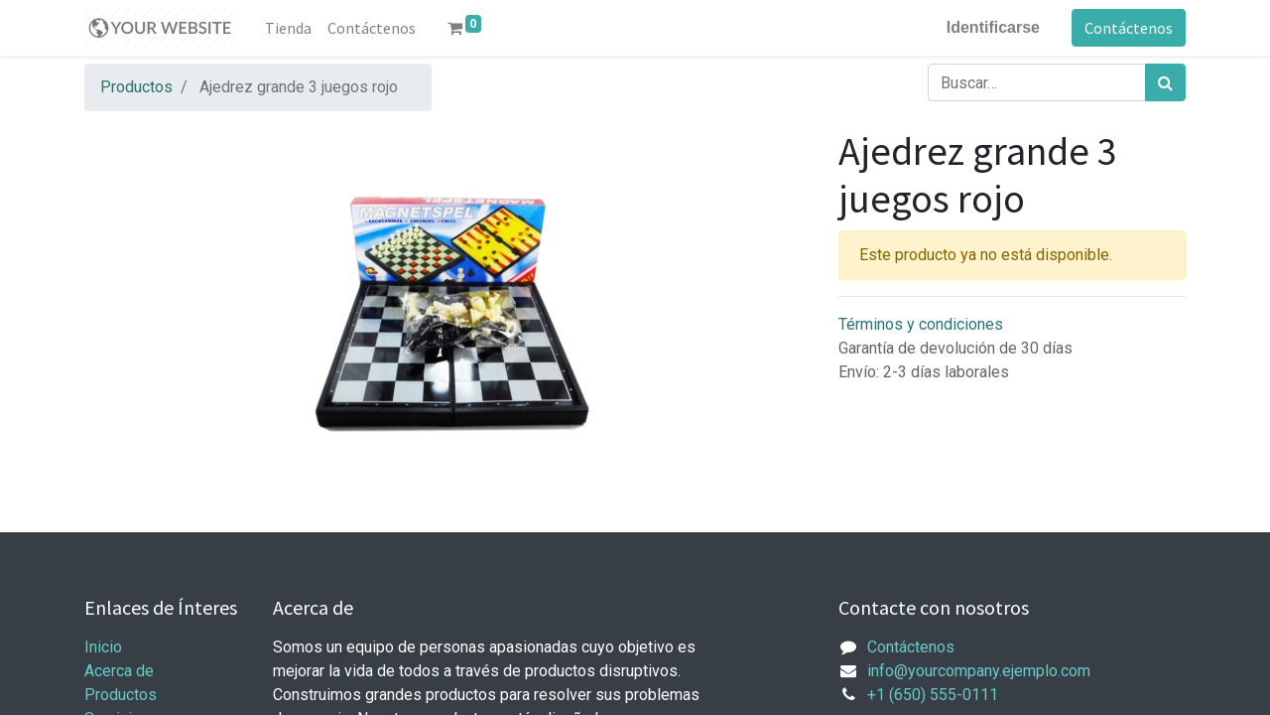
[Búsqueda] (1165, 82)
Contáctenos (1128, 28)
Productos (136, 86)
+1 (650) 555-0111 (932, 694)
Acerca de (119, 670)
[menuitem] (288, 28)
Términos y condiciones (920, 324)
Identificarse (993, 27)
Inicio (103, 647)
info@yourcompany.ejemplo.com (978, 670)
